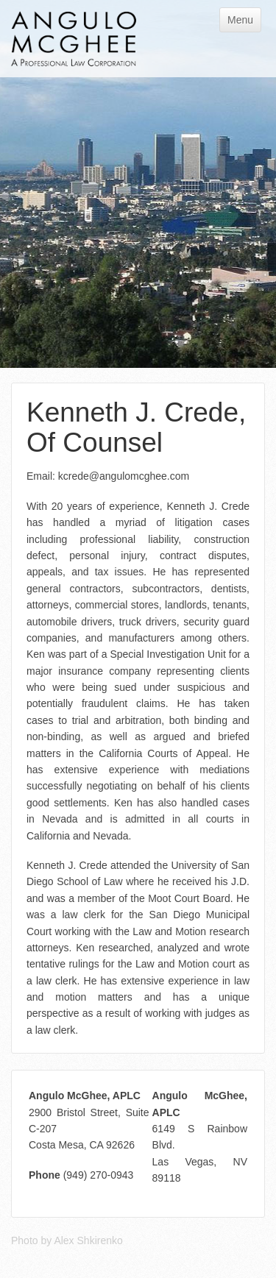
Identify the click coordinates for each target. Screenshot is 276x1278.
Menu (240, 20)
